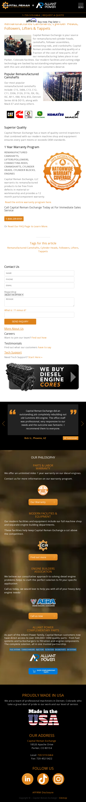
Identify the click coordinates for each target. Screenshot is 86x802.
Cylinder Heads (49, 247)
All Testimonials (70, 438)
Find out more (38, 557)
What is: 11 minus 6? (15, 310)
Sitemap (63, 798)
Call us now (36, 616)
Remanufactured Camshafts (23, 247)
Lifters (74, 247)
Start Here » (35, 357)
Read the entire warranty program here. (28, 202)
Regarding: (10, 291)
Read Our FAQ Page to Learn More (28, 226)
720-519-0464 (45, 755)
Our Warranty (38, 502)
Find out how (38, 337)
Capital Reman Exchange (41, 740)
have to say (44, 347)
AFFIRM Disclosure (43, 792)
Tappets (43, 251)
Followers (64, 247)
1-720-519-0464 (31, 15)
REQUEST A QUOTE (53, 15)
